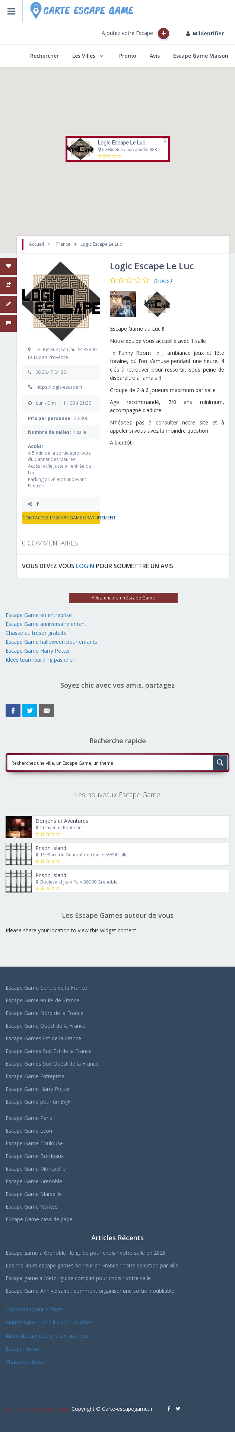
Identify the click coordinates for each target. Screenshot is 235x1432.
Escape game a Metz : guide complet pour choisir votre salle (78, 1278)
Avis (155, 55)
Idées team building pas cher (40, 659)
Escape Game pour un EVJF (38, 1101)
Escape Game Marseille (34, 1193)
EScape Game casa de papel (40, 1219)
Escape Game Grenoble (34, 1181)
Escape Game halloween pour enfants (51, 641)
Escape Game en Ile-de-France (42, 1000)
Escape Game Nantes (32, 1206)
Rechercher (44, 55)
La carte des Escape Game (38, 1408)
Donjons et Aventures (61, 820)
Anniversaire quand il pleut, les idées (49, 1322)
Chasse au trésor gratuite (37, 632)
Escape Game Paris (29, 1117)
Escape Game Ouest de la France (46, 1025)
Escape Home (22, 1348)
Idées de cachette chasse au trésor (48, 1335)
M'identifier (205, 33)
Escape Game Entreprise (35, 1076)
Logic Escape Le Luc (121, 143)
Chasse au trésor (27, 1361)
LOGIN (85, 566)
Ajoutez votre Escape (135, 33)
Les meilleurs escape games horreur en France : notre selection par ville (92, 1265)
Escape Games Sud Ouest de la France (52, 1063)
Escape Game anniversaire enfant (46, 623)
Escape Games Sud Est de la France (49, 1050)
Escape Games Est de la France (43, 1038)
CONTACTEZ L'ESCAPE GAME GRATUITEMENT (61, 518)
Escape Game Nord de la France (44, 1012)
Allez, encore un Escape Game (123, 598)
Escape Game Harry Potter (38, 650)
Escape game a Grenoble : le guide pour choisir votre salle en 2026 (86, 1252)
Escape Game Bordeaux (35, 1155)
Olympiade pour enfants (35, 1309)
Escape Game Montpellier (36, 1168)
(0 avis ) (163, 280)
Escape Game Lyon (29, 1130)
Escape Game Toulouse (34, 1143)
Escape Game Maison (200, 55)
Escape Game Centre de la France (46, 987)
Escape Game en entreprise (39, 614)
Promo (127, 55)
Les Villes (83, 55)
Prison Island (50, 848)
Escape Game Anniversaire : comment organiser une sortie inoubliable (90, 1290)
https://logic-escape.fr (59, 387)
